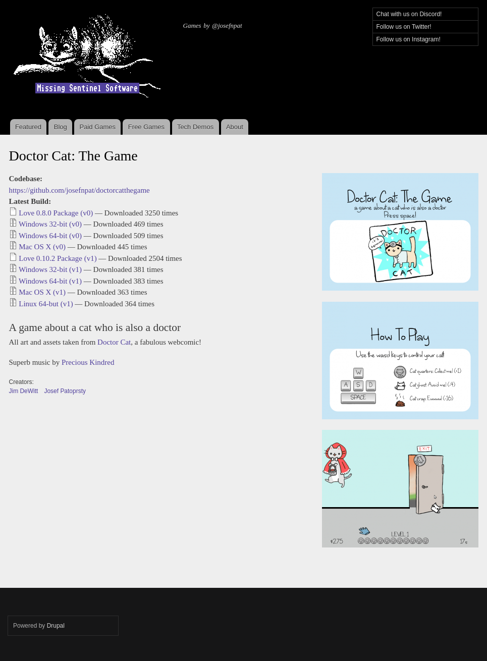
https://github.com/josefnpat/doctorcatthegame (79, 190)
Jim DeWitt (23, 391)
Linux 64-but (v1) (46, 304)
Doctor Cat (114, 342)
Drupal (56, 625)
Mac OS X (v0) (42, 247)
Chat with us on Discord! (409, 14)
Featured (28, 127)
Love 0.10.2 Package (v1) (57, 258)
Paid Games (98, 127)
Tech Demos (195, 127)
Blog (60, 127)
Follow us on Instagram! (408, 39)
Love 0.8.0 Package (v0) (56, 213)
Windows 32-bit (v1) (50, 269)
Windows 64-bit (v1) (50, 281)
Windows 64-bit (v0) (50, 236)
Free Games (146, 127)
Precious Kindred (88, 362)
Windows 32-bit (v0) (50, 224)
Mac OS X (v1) (42, 292)
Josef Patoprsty (65, 391)
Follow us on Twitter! (403, 26)
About (234, 127)
